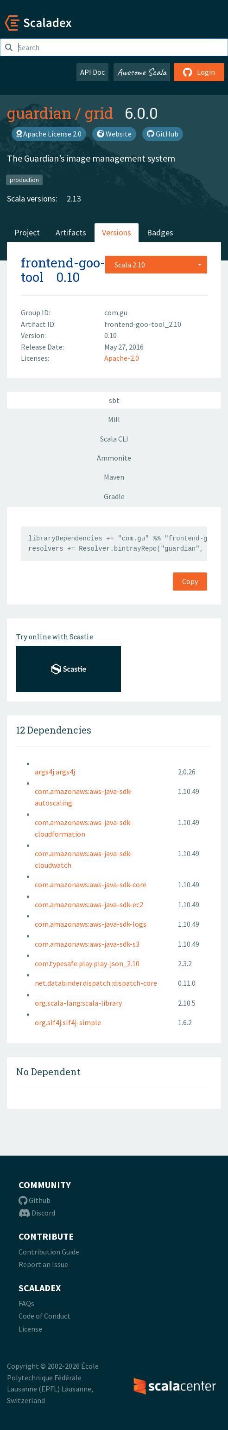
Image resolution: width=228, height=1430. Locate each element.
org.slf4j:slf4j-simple (68, 1022)
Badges (160, 232)
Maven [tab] (114, 476)
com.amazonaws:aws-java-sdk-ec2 (89, 904)
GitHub (162, 133)
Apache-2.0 (121, 358)
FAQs (26, 1303)
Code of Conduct (44, 1315)
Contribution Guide (49, 1251)
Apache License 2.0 (49, 133)
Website (114, 133)
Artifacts (71, 232)
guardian (39, 113)
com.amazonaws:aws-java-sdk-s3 (87, 944)
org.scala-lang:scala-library (78, 1003)
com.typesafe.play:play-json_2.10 (87, 963)
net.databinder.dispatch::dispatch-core (96, 983)
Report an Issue (43, 1264)
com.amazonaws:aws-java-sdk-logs (90, 924)
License (30, 1328)
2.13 (74, 198)
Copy (190, 581)
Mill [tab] (114, 419)
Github (35, 1200)
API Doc (92, 72)
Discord (37, 1212)
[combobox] (156, 264)
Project (27, 232)
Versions (116, 232)
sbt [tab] (114, 400)
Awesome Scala (141, 72)
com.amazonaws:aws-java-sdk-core (90, 884)
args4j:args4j (55, 771)
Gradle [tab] (114, 496)
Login (199, 72)
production (24, 179)
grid (99, 113)
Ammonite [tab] (114, 457)
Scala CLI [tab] (114, 438)
